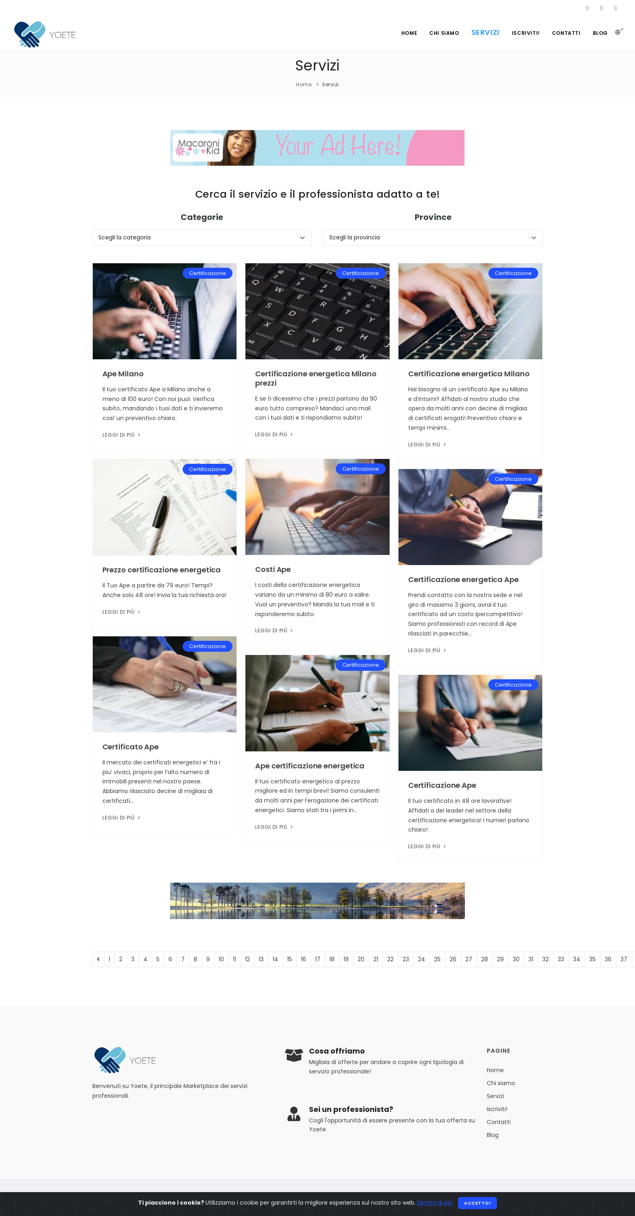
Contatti (566, 33)
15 (289, 959)
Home (409, 33)
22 (390, 959)
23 (406, 959)
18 (332, 959)
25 (437, 959)
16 (303, 959)
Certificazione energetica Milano (469, 374)
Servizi (485, 32)
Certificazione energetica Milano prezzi (316, 378)
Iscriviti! (526, 33)
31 (530, 959)
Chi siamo (444, 33)
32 (545, 959)
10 (221, 959)
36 (608, 959)
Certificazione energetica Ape (463, 579)
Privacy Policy (372, 1197)
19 (346, 959)
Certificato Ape (130, 747)
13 (261, 959)
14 (275, 959)
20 (361, 959)
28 (484, 959)
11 (234, 959)
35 (592, 959)
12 (247, 959)
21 (375, 959)
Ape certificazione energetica (309, 766)
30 (516, 959)
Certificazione (207, 273)
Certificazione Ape (442, 785)
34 (576, 959)
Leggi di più (122, 434)
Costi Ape (273, 569)
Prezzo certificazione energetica (161, 570)
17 (317, 959)
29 (500, 959)
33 (561, 959)
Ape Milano (123, 374)
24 (421, 959)
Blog (600, 33)
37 (623, 959)
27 (468, 959)
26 (453, 959)
